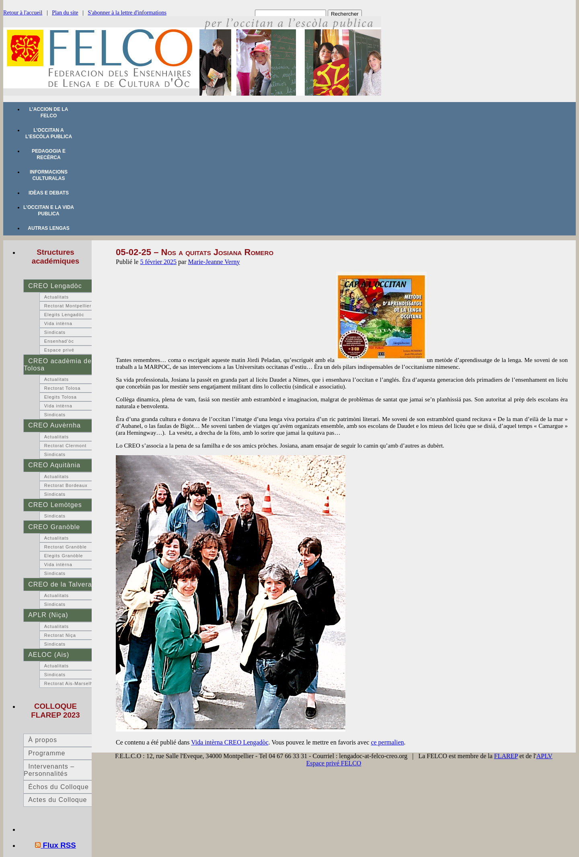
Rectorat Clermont (65, 445)
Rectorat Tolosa (62, 388)
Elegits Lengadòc (64, 314)
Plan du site (65, 13)
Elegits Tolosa (60, 397)
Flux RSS (59, 845)
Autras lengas (48, 228)
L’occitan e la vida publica (48, 211)
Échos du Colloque (58, 786)
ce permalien (387, 742)
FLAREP (506, 756)
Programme (46, 753)
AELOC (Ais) (48, 654)
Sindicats (55, 332)
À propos (42, 739)
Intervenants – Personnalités (49, 770)
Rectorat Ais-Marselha (70, 683)
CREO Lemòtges (55, 504)
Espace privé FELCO (333, 763)
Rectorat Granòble (65, 546)
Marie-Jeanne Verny (214, 261)
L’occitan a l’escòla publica (48, 133)
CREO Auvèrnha (54, 425)
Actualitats (56, 297)
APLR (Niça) (48, 615)
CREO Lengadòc (55, 285)
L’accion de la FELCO (48, 112)
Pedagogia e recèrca (49, 154)
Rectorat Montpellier (68, 305)
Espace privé (59, 350)
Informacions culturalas (49, 175)
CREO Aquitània (54, 465)
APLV (544, 756)
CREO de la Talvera (60, 584)
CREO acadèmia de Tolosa (58, 365)
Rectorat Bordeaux (66, 485)
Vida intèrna (58, 323)
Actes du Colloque (57, 799)
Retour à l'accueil (22, 13)
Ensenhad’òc (59, 341)
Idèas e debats (49, 193)
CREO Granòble (54, 527)
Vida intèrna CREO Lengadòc (229, 742)
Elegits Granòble (63, 555)
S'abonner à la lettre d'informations (127, 13)
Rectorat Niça (60, 635)
